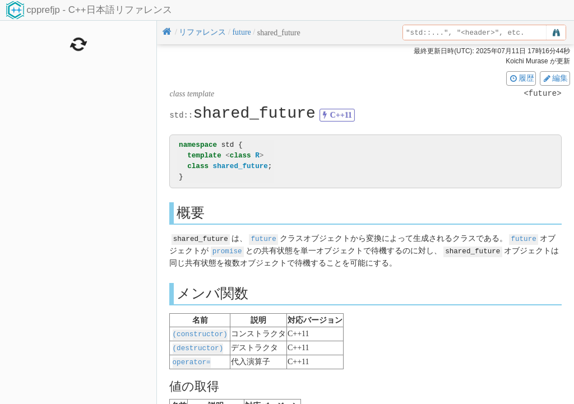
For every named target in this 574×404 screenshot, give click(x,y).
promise (227, 250)
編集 (555, 77)
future (263, 238)
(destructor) (198, 346)
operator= (192, 359)
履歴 (521, 77)
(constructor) (200, 332)
